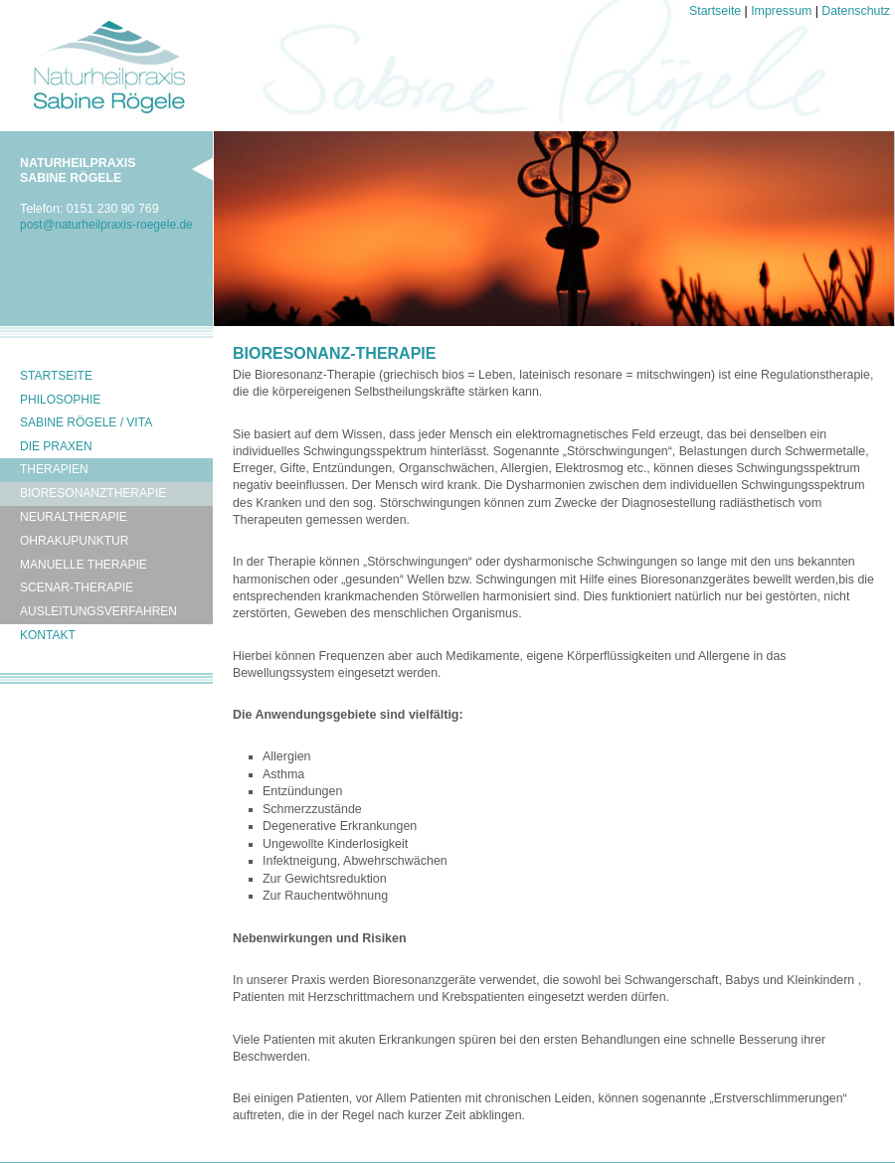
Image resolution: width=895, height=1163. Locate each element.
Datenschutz (855, 11)
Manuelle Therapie (83, 565)
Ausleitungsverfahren (98, 611)
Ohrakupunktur (74, 541)
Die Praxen (56, 446)
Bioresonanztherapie (93, 493)
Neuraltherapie (73, 517)
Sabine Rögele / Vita (86, 422)
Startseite (715, 11)
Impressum (781, 11)
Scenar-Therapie (76, 587)
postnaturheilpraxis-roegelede (106, 225)
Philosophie (60, 400)
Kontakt (48, 635)
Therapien (54, 469)
